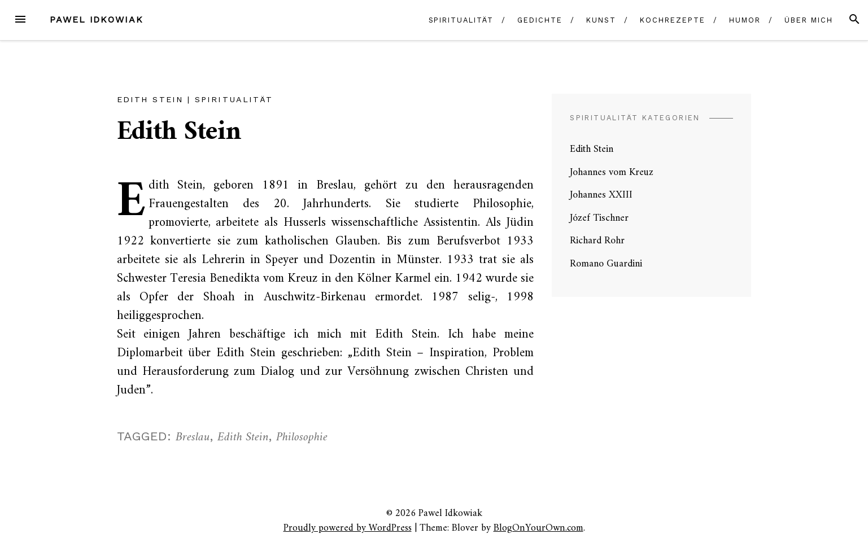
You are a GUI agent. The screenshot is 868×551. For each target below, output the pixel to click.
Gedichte (539, 20)
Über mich (808, 20)
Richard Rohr (597, 241)
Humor (745, 20)
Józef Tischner (599, 218)
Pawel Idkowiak (96, 19)
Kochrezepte (672, 20)
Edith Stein (150, 99)
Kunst (601, 20)
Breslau (193, 437)
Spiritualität (461, 20)
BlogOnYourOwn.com (538, 528)
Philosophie (302, 437)
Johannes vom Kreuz (611, 172)
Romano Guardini (606, 264)
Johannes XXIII (601, 195)
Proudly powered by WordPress (347, 528)
